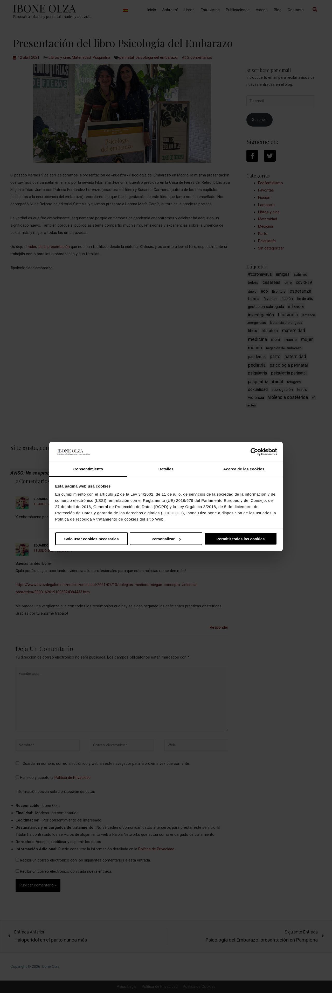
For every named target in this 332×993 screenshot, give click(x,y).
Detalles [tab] (166, 469)
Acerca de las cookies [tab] (244, 469)
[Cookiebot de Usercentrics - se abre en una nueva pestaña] (254, 452)
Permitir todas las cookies (241, 538)
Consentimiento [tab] (88, 469)
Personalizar (166, 538)
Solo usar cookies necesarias (91, 538)
